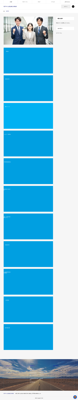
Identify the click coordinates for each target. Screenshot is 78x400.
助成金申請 (42, 375)
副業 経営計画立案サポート (34, 376)
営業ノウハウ (32, 370)
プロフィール (24, 1)
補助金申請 (42, 368)
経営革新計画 (32, 382)
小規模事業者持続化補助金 (34, 379)
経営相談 (41, 378)
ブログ (39, 1)
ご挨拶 (10, 1)
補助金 (31, 368)
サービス (53, 1)
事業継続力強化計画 (43, 372)
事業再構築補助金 (33, 372)
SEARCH (73, 6)
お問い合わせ (67, 1)
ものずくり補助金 (43, 370)
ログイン (66, 6)
